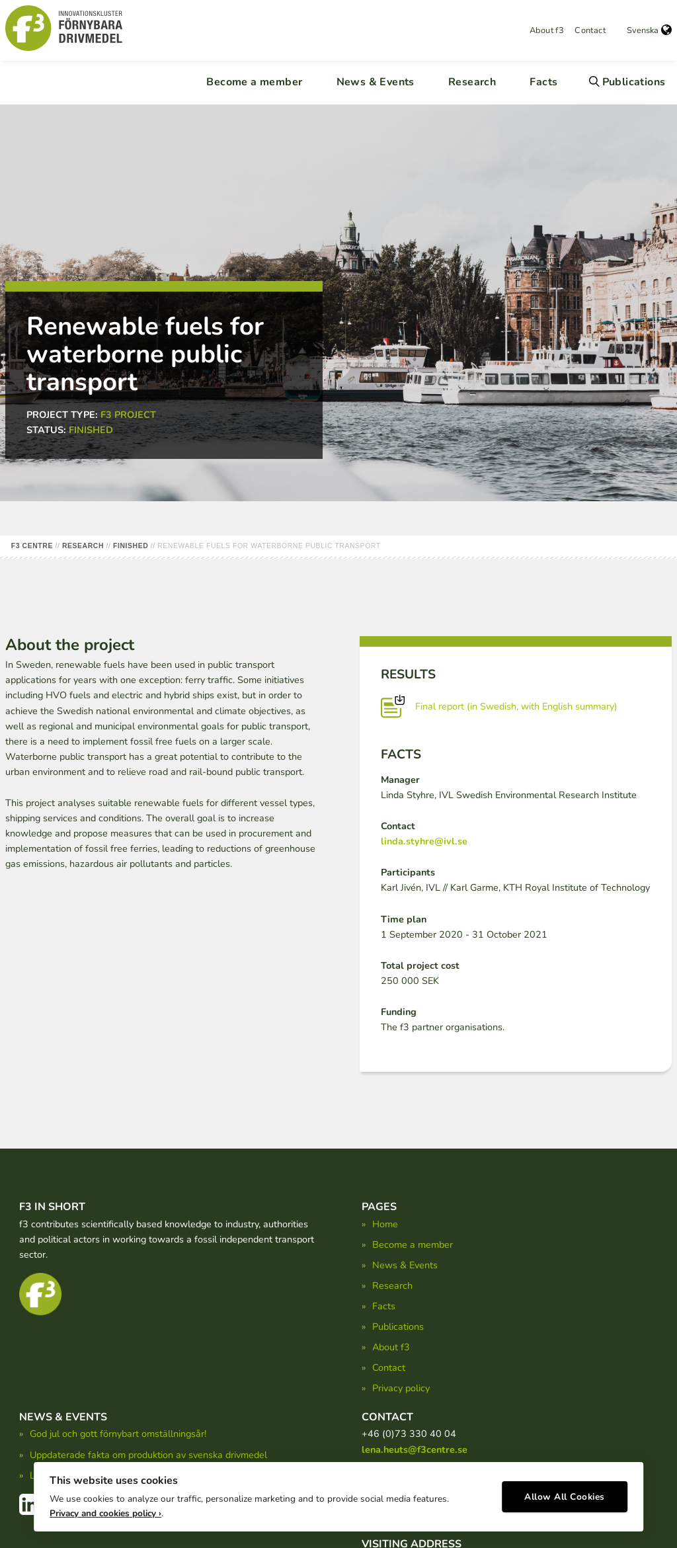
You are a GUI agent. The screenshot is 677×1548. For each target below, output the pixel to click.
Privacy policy (401, 1388)
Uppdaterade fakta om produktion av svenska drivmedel (148, 1454)
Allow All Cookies (564, 1492)
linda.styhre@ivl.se (424, 841)
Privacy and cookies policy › (105, 1508)
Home (385, 1224)
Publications (634, 82)
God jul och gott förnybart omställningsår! (118, 1433)
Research (472, 82)
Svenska (649, 30)
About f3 (547, 30)
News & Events (376, 82)
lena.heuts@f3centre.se (414, 1449)
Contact (590, 30)
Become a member (254, 82)
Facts (543, 82)
